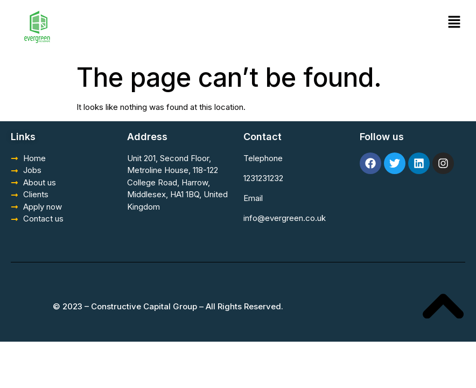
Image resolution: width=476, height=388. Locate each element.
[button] (454, 22)
